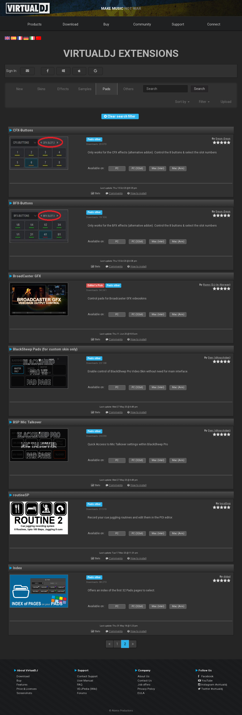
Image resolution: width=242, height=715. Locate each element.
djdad (226, 576)
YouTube (205, 680)
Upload (226, 102)
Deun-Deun (223, 138)
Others (128, 89)
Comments (116, 193)
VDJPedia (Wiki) (87, 688)
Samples (84, 89)
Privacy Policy (146, 688)
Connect (213, 24)
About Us (143, 676)
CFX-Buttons (23, 130)
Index (17, 568)
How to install (138, 193)
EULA (141, 693)
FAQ (79, 684)
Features (22, 684)
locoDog (225, 503)
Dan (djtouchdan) (219, 357)
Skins (41, 89)
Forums (82, 693)
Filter (204, 102)
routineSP (21, 495)
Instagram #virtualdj (212, 684)
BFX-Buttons (23, 203)
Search (199, 89)
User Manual (85, 680)
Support (178, 24)
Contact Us (145, 680)
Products (35, 24)
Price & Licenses (27, 688)
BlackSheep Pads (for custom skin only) (45, 349)
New (19, 89)
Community (142, 24)
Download (70, 24)
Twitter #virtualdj (210, 688)
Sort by (182, 102)
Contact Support (87, 676)
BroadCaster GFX (27, 276)
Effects (63, 89)
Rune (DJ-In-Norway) (216, 284)
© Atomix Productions (121, 710)
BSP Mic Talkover (27, 422)
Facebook (205, 676)
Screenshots (24, 693)
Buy (106, 24)
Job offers (144, 684)
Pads (106, 89)
